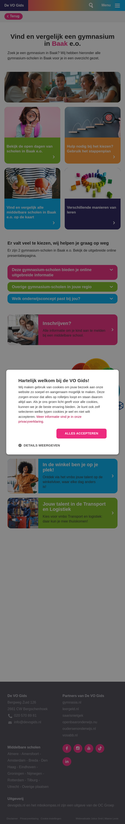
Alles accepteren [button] (81, 433)
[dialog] (62, 412)
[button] (39, 445)
